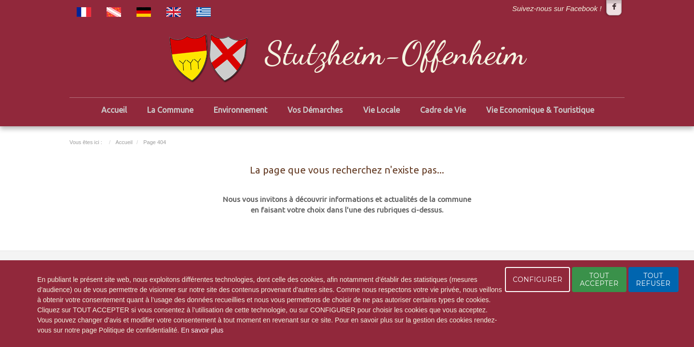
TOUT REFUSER (653, 279)
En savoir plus (202, 330)
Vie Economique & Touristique (540, 110)
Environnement (240, 110)
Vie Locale (381, 110)
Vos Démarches (315, 110)
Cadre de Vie (443, 110)
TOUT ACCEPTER (599, 279)
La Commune (170, 110)
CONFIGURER (537, 279)
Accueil (114, 110)
